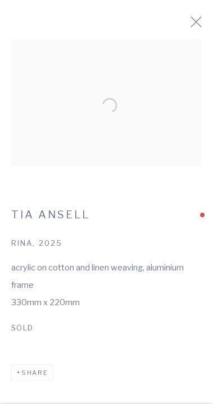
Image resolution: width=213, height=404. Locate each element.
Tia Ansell (50, 218)
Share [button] (34, 376)
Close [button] (202, 25)
